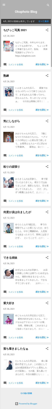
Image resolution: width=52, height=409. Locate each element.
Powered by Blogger (26, 403)
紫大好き (8, 303)
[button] (47, 30)
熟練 (6, 75)
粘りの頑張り (11, 166)
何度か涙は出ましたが (17, 212)
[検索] (48, 5)
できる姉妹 (10, 257)
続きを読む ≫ (42, 64)
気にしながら (11, 121)
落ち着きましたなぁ (15, 348)
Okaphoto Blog (26, 12)
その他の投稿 (26, 393)
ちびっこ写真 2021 (15, 30)
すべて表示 (43, 21)
